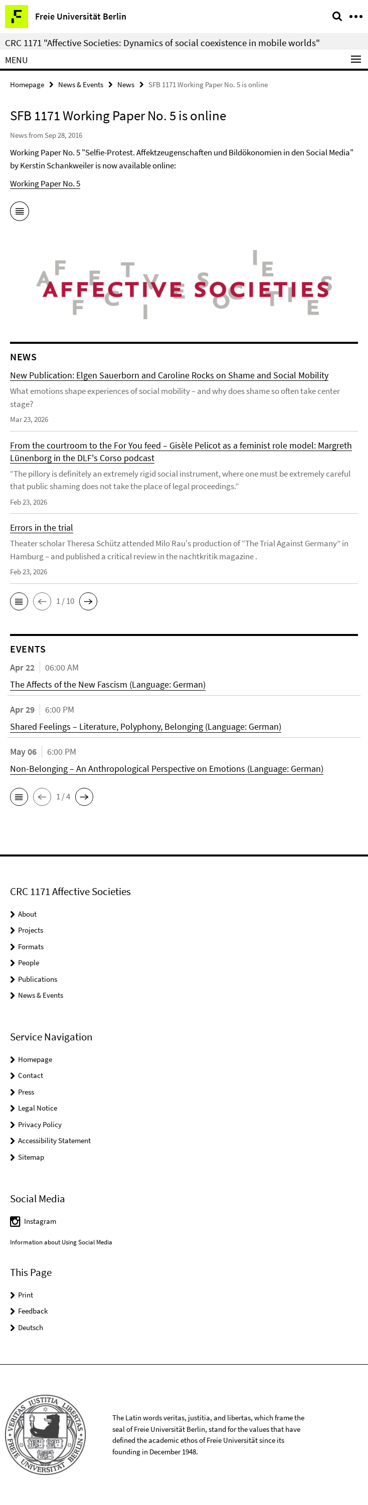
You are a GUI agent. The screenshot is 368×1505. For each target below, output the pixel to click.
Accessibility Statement (54, 1140)
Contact (30, 1075)
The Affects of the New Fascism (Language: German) (108, 684)
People (28, 962)
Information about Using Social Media (61, 1242)
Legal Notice (37, 1108)
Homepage (27, 84)
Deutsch (30, 1327)
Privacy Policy (40, 1124)
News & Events (80, 84)
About (27, 914)
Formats (31, 946)
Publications (37, 979)
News (125, 84)
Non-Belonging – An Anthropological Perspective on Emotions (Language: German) (166, 768)
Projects (30, 930)
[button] (19, 601)
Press (26, 1092)
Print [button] (25, 1295)
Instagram (40, 1221)
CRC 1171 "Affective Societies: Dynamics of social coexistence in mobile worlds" (162, 43)
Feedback (33, 1311)
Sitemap (31, 1157)
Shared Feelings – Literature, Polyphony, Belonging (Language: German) (145, 726)
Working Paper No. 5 (45, 183)
